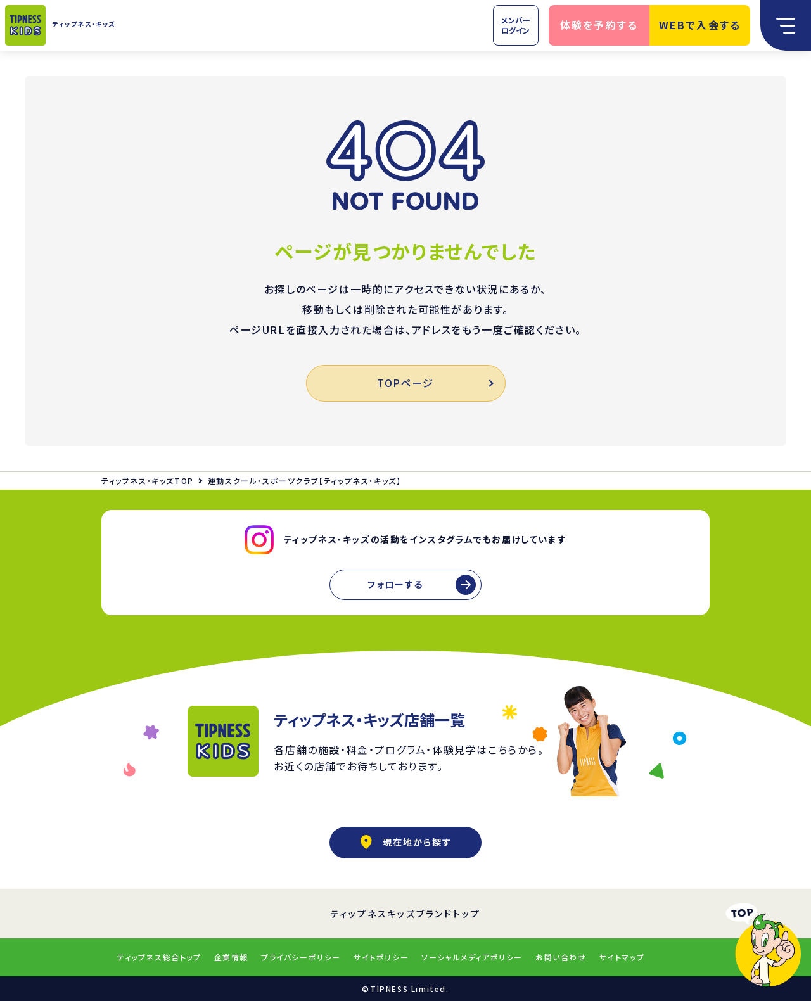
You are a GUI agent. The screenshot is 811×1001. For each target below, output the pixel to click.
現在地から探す (405, 842)
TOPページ (434, 382)
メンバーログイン (515, 25)
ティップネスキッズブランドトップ (406, 913)
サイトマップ (622, 957)
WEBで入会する (700, 24)
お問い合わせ (561, 957)
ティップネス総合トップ (159, 957)
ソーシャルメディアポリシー (472, 957)
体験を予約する (599, 24)
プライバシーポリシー (301, 957)
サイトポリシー (381, 957)
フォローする (395, 584)
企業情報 (231, 957)
